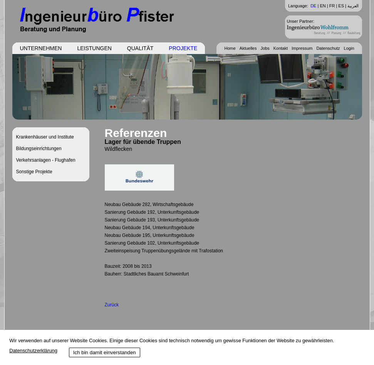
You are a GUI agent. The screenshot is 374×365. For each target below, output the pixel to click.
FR (332, 5)
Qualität (140, 48)
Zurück (112, 305)
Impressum (302, 48)
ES (341, 5)
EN (322, 5)
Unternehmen (41, 48)
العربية (353, 5)
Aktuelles (248, 48)
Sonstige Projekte (34, 171)
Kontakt (280, 48)
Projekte (183, 48)
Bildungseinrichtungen (39, 148)
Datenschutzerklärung (33, 350)
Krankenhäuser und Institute (45, 137)
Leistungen (94, 48)
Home (229, 48)
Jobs (264, 48)
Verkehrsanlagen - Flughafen (45, 160)
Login (349, 48)
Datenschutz (328, 48)
